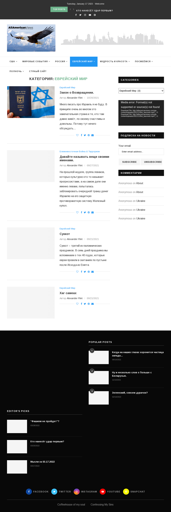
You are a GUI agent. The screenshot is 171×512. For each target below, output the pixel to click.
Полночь (16, 71)
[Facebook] (75, 15)
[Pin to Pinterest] (89, 135)
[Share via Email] (92, 135)
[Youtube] (90, 15)
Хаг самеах (68, 293)
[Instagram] (85, 15)
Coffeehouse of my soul (71, 504)
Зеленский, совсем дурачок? (130, 392)
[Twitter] (80, 15)
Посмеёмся (143, 61)
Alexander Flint (74, 97)
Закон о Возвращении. (77, 92)
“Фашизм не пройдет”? (91, 8)
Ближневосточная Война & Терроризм (80, 151)
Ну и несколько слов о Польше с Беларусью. (132, 374)
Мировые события (35, 61)
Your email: (124, 145)
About (139, 183)
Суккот (65, 234)
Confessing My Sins (102, 504)
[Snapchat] (95, 15)
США (12, 61)
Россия (60, 61)
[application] (141, 113)
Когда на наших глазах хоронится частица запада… (138, 354)
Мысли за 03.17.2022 (42, 461)
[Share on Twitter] (85, 135)
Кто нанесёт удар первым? (47, 441)
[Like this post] (77, 135)
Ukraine (140, 201)
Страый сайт (38, 71)
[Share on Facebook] (81, 135)
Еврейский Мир (82, 61)
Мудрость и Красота (114, 61)
